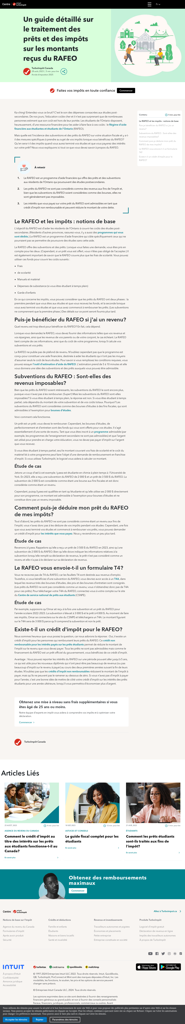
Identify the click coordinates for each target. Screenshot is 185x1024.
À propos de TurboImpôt (152, 940)
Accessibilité (9, 985)
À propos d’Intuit (12, 973)
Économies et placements (107, 931)
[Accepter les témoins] (16, 1019)
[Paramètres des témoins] (65, 1019)
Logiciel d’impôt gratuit (151, 926)
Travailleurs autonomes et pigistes (112, 926)
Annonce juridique (12, 981)
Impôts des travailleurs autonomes (157, 935)
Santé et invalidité (57, 940)
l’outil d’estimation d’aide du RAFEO (54, 364)
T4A (116, 578)
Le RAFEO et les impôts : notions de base (158, 121)
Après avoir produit (13, 935)
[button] (169, 4)
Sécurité (7, 940)
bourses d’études (61, 410)
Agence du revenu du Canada (18, 926)
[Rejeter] (39, 1019)
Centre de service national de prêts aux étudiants (46, 595)
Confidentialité (10, 977)
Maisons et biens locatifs (61, 935)
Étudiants (53, 931)
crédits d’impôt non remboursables (69, 671)
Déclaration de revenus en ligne (156, 931)
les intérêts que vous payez (56, 533)
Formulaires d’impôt (13, 931)
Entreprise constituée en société (110, 940)
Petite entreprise (102, 935)
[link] (32, 830)
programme (101, 431)
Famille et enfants (57, 926)
